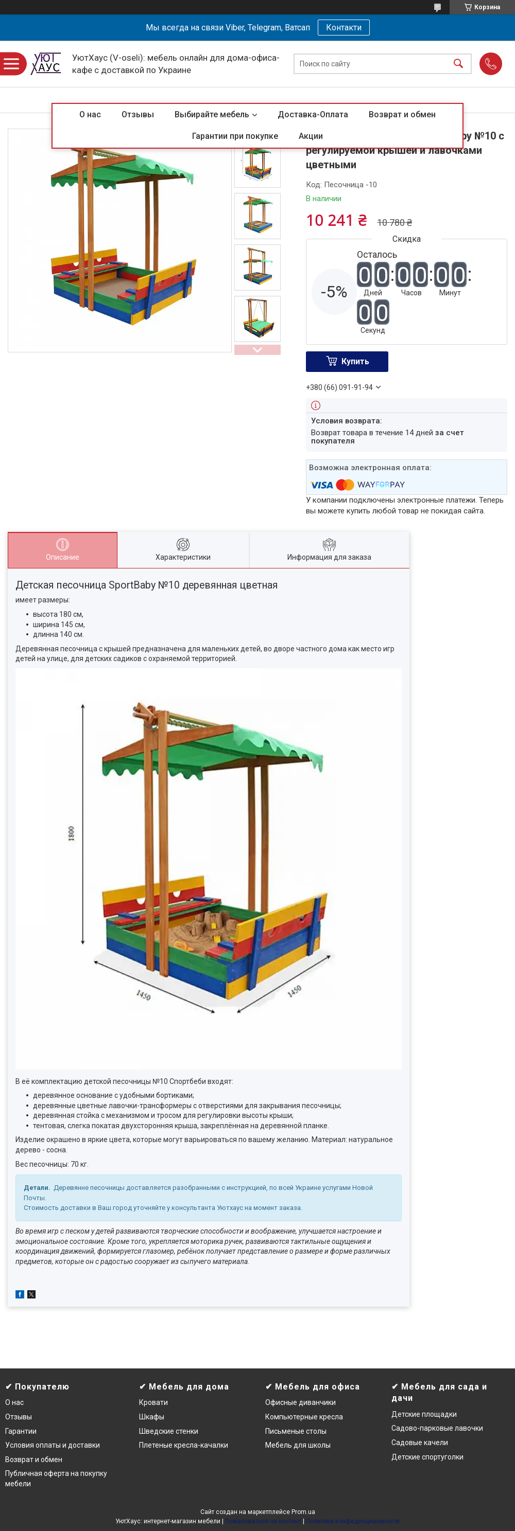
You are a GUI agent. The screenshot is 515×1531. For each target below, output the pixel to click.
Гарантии (21, 1431)
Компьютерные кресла (304, 1417)
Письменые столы (296, 1431)
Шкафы (151, 1417)
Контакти (344, 27)
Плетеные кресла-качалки (183, 1445)
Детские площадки (424, 1414)
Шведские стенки (168, 1431)
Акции (311, 136)
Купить (355, 361)
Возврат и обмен (402, 114)
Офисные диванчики (300, 1402)
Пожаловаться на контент (263, 1521)
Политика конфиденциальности (353, 1521)
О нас (90, 114)
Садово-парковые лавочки (437, 1428)
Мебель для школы (298, 1445)
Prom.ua (303, 1512)
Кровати (153, 1402)
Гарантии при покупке (235, 136)
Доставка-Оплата (313, 114)
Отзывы (138, 114)
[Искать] (458, 64)
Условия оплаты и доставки (52, 1445)
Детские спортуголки (427, 1457)
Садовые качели (419, 1442)
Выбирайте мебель (212, 114)
